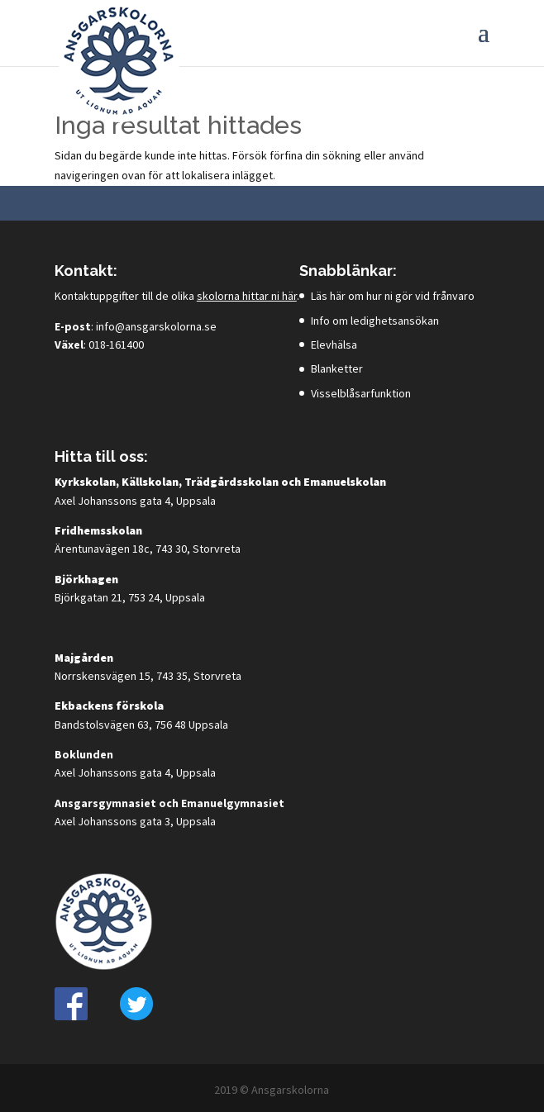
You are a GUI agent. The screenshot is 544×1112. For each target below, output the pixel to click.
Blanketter (337, 368)
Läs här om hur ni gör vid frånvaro (393, 295)
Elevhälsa (334, 344)
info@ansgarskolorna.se (156, 326)
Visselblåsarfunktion (361, 393)
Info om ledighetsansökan (375, 320)
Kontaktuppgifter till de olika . (177, 295)
